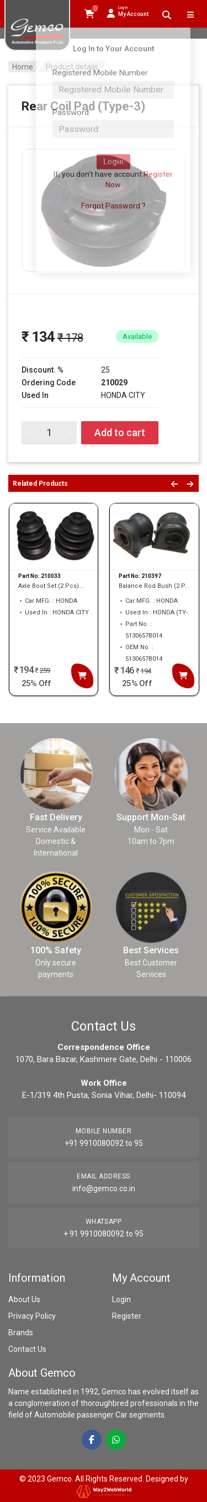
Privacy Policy (32, 1316)
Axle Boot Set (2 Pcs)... (51, 586)
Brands (20, 1332)
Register (126, 1316)
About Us (24, 1299)
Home (22, 66)
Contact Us (27, 1349)
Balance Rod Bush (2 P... (154, 586)
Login (121, 1299)
